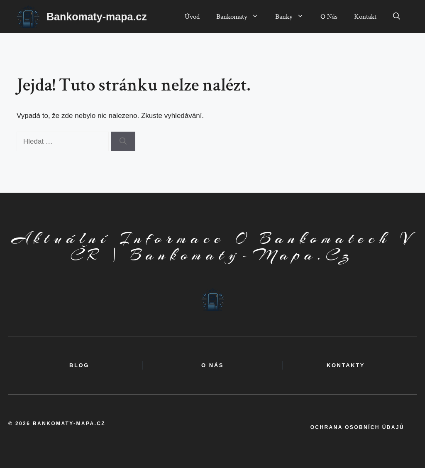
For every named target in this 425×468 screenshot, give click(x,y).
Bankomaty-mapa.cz (96, 16)
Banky (293, 16)
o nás (212, 365)
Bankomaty (241, 16)
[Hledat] (123, 142)
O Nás (328, 16)
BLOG (79, 365)
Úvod (192, 16)
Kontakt (365, 16)
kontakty (346, 365)
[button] (396, 16)
